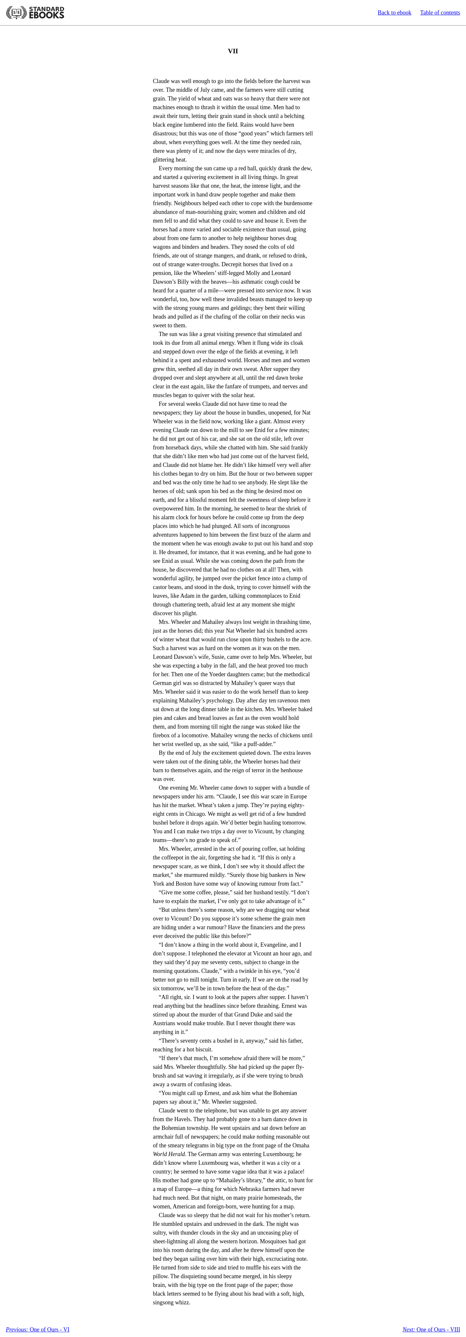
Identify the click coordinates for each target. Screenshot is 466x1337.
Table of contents (440, 12)
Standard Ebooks (35, 12)
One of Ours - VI (37, 1329)
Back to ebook (394, 12)
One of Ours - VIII (431, 1329)
